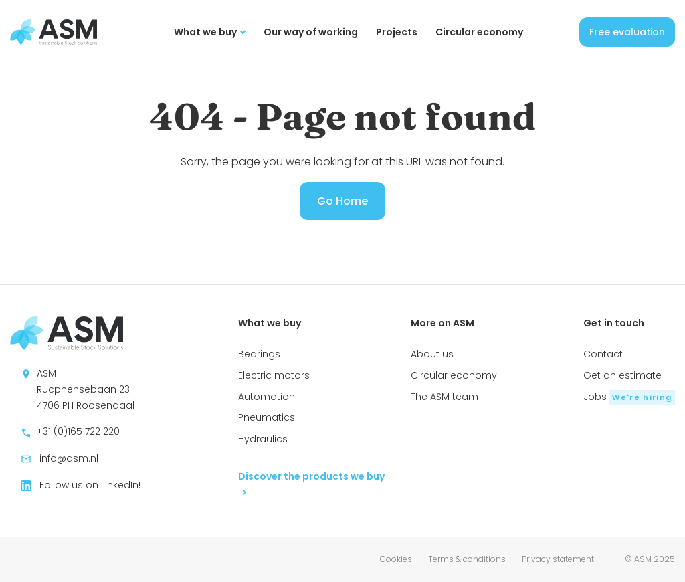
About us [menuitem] (432, 354)
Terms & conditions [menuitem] (467, 559)
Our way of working (311, 32)
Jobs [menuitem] (629, 396)
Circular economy (479, 32)
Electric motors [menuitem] (274, 375)
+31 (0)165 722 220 (70, 431)
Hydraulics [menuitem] (263, 439)
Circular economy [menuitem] (454, 375)
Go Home (342, 201)
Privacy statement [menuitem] (558, 559)
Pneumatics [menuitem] (266, 417)
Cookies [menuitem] (396, 559)
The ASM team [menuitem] (444, 396)
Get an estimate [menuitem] (622, 375)
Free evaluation (627, 32)
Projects (396, 32)
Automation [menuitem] (266, 396)
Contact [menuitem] (603, 354)
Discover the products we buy (311, 483)
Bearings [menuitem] (259, 354)
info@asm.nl (59, 458)
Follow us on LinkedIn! (80, 485)
